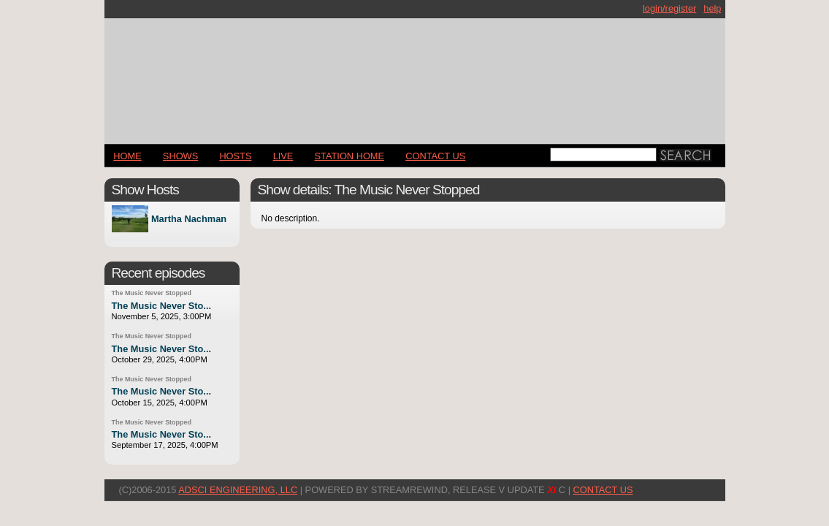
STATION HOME (350, 155)
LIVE (283, 155)
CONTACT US (435, 155)
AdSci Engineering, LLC (237, 489)
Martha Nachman (188, 218)
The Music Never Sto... (162, 305)
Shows (180, 155)
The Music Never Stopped (151, 293)
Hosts (235, 155)
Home (127, 155)
